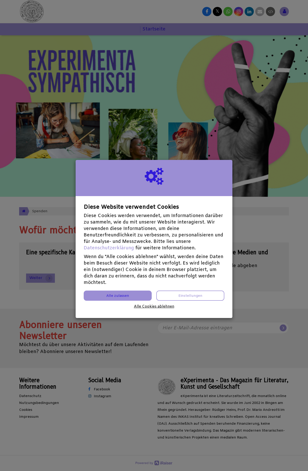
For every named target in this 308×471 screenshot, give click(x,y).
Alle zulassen (117, 296)
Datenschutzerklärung (109, 248)
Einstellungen (190, 296)
